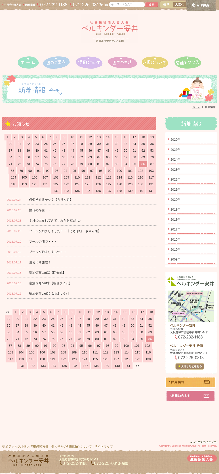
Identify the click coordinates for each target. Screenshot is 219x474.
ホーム (196, 107)
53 (152, 150)
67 (125, 157)
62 (81, 157)
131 (151, 184)
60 (63, 157)
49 (116, 150)
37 (10, 150)
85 (134, 164)
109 (66, 177)
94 (65, 170)
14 (108, 137)
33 (125, 144)
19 (152, 137)
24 (46, 144)
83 (116, 164)
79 (81, 164)
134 (77, 191)
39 (28, 150)
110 (77, 177)
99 (110, 170)
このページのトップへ (203, 441)
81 (99, 164)
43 (63, 150)
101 (130, 170)
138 (119, 191)
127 (108, 184)
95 (74, 170)
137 (108, 191)
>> (137, 366)
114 (119, 177)
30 (99, 144)
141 (151, 191)
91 (39, 170)
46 (90, 150)
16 (125, 137)
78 (72, 164)
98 (101, 170)
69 (143, 157)
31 (108, 144)
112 (98, 177)
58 (46, 157)
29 (90, 144)
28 (81, 144)
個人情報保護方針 (35, 446)
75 (46, 164)
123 (66, 184)
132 (55, 191)
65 (108, 157)
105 (24, 177)
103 (151, 170)
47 (99, 150)
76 (55, 164)
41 (46, 150)
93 (57, 170)
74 (37, 164)
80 (90, 164)
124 (77, 184)
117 (151, 177)
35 (143, 144)
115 (130, 177)
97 (92, 170)
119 (24, 184)
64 (99, 157)
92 (48, 170)
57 (37, 157)
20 (10, 144)
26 (63, 144)
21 (19, 144)
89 (21, 170)
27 (72, 144)
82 (108, 164)
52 (143, 150)
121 (45, 184)
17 (134, 137)
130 (140, 184)
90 (30, 170)
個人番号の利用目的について (71, 446)
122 (55, 184)
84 (125, 164)
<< (7, 312)
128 (119, 184)
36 (152, 144)
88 (12, 170)
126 (98, 184)
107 (45, 177)
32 (116, 144)
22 (28, 144)
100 (119, 170)
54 (10, 157)
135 (87, 191)
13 (99, 137)
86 (143, 164)
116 (140, 177)
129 (130, 184)
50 (125, 150)
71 (10, 164)
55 (19, 157)
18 (143, 137)
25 (55, 144)
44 (72, 150)
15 (116, 137)
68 (134, 157)
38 (19, 150)
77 (63, 164)
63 (90, 157)
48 (108, 150)
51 (134, 150)
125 (87, 184)
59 (55, 157)
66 (116, 157)
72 (19, 164)
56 (28, 157)
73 (28, 164)
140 (140, 191)
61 (72, 157)
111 (87, 177)
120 (34, 184)
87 (152, 164)
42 (55, 150)
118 (13, 184)
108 (55, 177)
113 (108, 177)
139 (130, 191)
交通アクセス (11, 446)
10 (72, 137)
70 (152, 157)
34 (134, 144)
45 (81, 150)
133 (66, 191)
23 (37, 144)
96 (83, 170)
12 (90, 137)
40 (37, 150)
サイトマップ (103, 446)
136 (98, 191)
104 (13, 177)
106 (34, 177)
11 (81, 137)
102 (140, 170)
